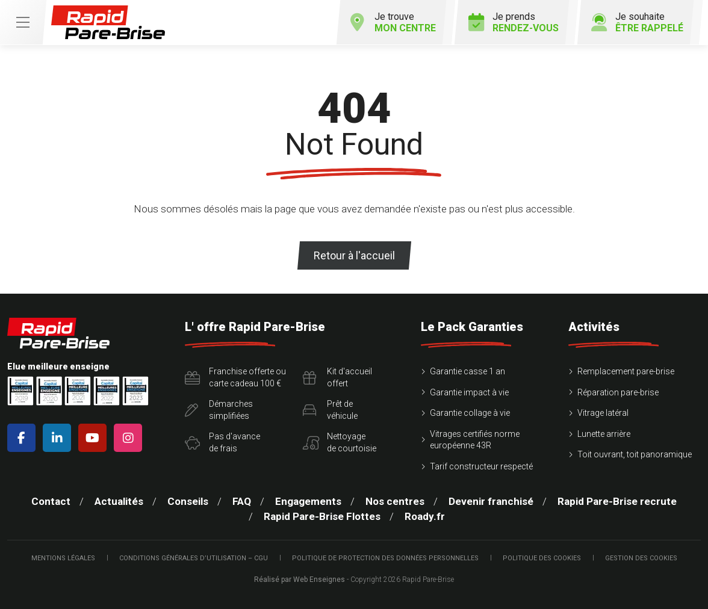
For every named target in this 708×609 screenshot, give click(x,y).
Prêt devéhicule (330, 410)
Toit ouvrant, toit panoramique (634, 454)
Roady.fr (425, 516)
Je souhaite (637, 22)
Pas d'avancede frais (222, 442)
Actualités (119, 501)
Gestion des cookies (641, 558)
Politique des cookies (542, 558)
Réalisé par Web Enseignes (299, 579)
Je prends (513, 22)
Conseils (187, 501)
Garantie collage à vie (470, 413)
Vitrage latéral (603, 413)
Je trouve (393, 22)
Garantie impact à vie (469, 392)
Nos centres (394, 501)
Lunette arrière (603, 434)
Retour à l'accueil (354, 255)
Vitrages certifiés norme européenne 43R (475, 440)
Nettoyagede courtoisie (339, 442)
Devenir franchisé (491, 501)
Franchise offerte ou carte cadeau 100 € (235, 377)
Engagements (308, 501)
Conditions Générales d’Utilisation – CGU (193, 558)
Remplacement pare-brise (625, 371)
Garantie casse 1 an (467, 371)
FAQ (241, 501)
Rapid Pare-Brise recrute (617, 501)
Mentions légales (63, 558)
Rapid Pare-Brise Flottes (322, 516)
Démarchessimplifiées (219, 410)
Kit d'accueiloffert (337, 377)
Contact (50, 501)
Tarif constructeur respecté (481, 466)
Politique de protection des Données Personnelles (385, 558)
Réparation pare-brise (618, 392)
